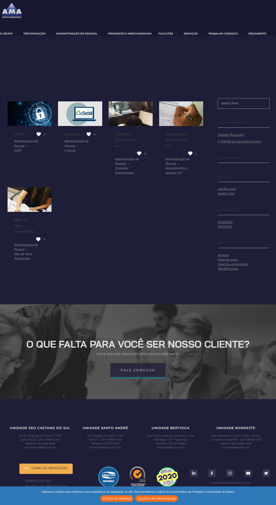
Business (225, 222)
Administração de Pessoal (26, 144)
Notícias (225, 226)
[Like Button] (39, 134)
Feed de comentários (233, 264)
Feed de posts (228, 259)
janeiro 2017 (226, 193)
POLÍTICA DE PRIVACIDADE (157, 498)
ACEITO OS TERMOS (116, 498)
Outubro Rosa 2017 (231, 135)
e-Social (71, 134)
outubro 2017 (227, 189)
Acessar (223, 255)
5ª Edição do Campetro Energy (239, 141)
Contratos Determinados (125, 140)
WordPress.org (228, 269)
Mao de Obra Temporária (23, 257)
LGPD (19, 134)
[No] (270, 496)
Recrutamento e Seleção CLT (177, 140)
